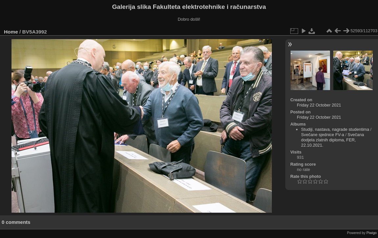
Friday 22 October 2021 (319, 105)
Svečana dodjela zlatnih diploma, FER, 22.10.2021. (332, 140)
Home (11, 32)
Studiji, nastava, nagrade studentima (335, 129)
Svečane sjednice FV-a (322, 134)
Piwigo (371, 233)
